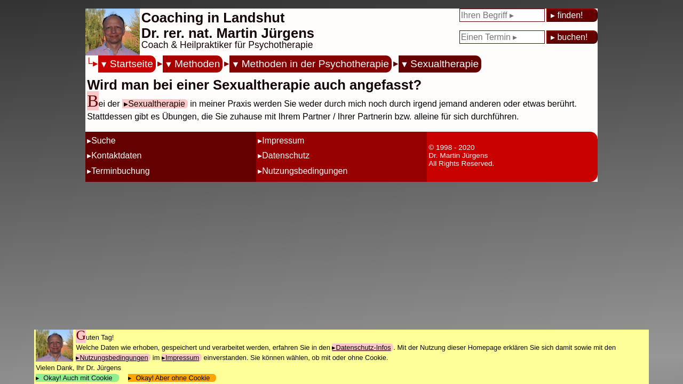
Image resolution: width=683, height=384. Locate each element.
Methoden (197, 63)
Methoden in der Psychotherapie (315, 63)
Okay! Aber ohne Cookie (172, 378)
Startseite (131, 63)
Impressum (283, 140)
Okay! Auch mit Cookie (77, 378)
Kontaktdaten (116, 155)
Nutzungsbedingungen (304, 170)
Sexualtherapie (444, 63)
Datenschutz (285, 155)
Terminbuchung (120, 170)
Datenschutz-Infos (363, 347)
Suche (103, 140)
